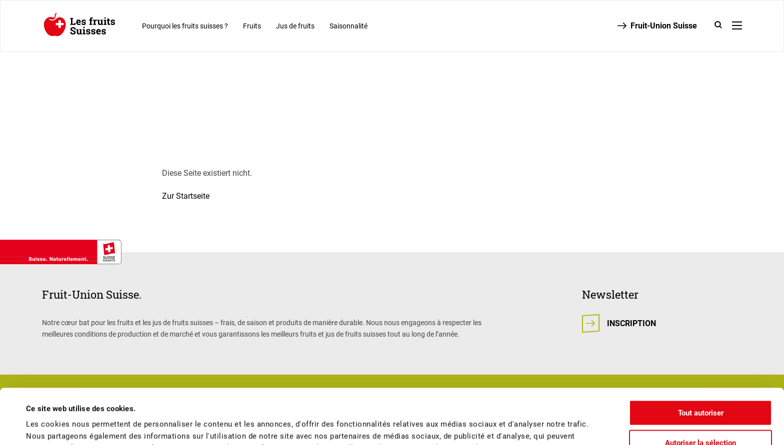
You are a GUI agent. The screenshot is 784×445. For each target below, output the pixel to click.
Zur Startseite (186, 196)
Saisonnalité (349, 26)
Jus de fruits (295, 26)
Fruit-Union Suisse (663, 25)
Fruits (252, 26)
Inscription (631, 323)
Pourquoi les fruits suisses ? (185, 26)
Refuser (701, 417)
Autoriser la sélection (700, 387)
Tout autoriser (701, 357)
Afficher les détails (426, 425)
